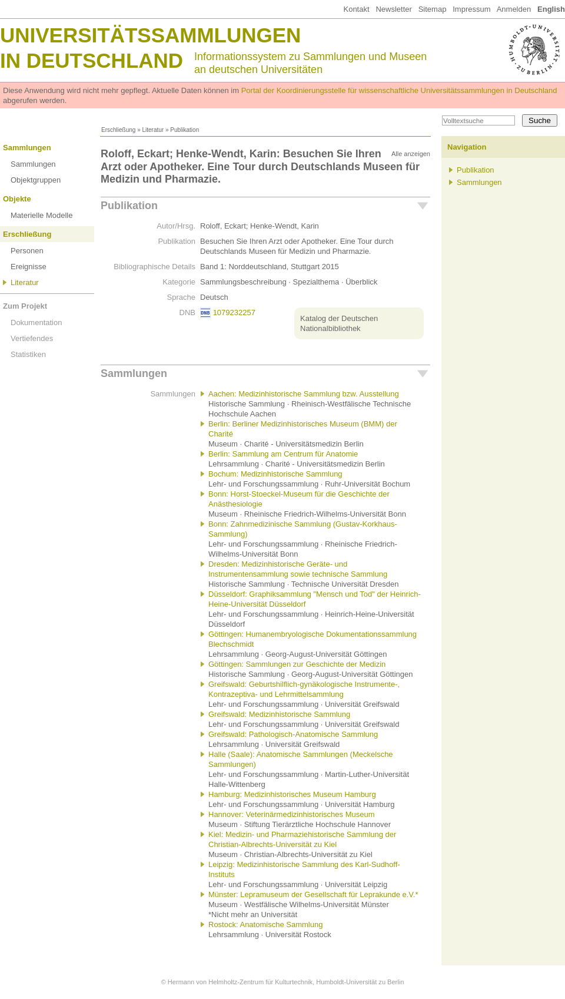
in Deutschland (91, 60)
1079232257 (234, 312)
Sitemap (432, 9)
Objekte (17, 198)
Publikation (129, 205)
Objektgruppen (36, 180)
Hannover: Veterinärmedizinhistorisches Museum (291, 814)
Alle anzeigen (410, 153)
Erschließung (118, 130)
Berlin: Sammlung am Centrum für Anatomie (283, 453)
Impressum (471, 9)
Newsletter (393, 9)
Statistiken (28, 354)
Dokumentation (36, 322)
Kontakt (356, 9)
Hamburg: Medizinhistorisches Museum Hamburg (292, 794)
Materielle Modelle (42, 215)
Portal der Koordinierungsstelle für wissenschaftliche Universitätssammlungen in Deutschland (399, 90)
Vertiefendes (32, 338)
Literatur (153, 130)
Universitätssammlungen (150, 35)
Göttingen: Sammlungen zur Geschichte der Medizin (296, 664)
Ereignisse (28, 266)
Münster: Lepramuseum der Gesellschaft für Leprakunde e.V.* (313, 894)
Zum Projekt (25, 306)
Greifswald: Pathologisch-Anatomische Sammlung (293, 734)
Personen (27, 250)
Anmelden (514, 9)
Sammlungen (27, 147)
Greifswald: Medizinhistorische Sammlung (279, 714)
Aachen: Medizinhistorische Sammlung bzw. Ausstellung (303, 393)
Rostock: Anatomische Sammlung (265, 924)
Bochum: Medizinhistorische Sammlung (275, 473)
